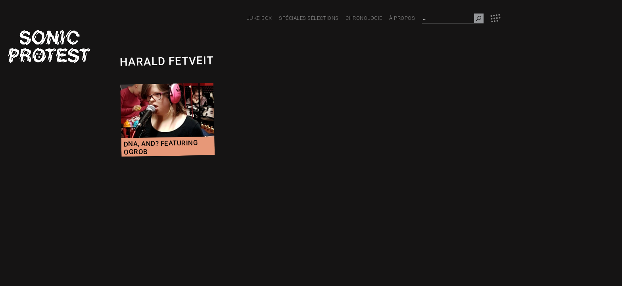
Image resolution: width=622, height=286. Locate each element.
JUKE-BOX (259, 18)
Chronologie (364, 18)
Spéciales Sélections (309, 18)
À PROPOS (402, 18)
